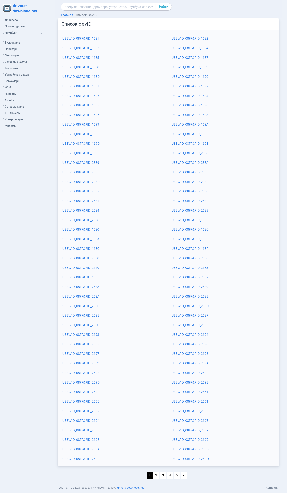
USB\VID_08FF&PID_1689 (189, 67)
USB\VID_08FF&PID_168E (80, 277)
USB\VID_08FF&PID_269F (80, 392)
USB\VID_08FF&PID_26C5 (189, 420)
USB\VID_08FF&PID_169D (81, 143)
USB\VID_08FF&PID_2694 (189, 334)
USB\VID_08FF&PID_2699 (80, 363)
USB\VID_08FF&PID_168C (80, 248)
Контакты (272, 487)
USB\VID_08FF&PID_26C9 (189, 439)
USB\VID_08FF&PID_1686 (189, 229)
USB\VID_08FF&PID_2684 (80, 210)
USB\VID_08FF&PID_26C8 (80, 439)
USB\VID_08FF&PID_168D (81, 76)
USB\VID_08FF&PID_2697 (80, 353)
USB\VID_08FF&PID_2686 (80, 220)
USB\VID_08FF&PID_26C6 (80, 430)
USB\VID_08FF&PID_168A (80, 239)
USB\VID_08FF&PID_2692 (189, 325)
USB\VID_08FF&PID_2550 (80, 258)
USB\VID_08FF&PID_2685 (189, 210)
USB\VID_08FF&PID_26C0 (80, 401)
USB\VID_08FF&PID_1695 (80, 105)
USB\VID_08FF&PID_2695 (80, 344)
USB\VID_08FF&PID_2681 (80, 201)
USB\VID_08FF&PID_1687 (189, 57)
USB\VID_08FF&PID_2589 (80, 162)
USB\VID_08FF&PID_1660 (189, 220)
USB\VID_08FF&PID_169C (189, 134)
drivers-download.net (130, 487)
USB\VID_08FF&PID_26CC (81, 459)
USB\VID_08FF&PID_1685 (80, 57)
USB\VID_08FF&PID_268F (189, 315)
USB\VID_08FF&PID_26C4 (80, 420)
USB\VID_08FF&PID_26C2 (80, 411)
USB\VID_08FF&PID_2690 (80, 325)
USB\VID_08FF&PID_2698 (189, 353)
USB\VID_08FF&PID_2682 (189, 201)
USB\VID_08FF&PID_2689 (189, 287)
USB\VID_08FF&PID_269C (189, 373)
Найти (163, 6)
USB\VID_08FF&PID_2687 (189, 277)
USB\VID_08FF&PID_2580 (189, 258)
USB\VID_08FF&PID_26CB (190, 449)
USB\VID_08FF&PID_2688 (80, 287)
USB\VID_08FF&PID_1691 (80, 86)
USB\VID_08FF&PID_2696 (189, 344)
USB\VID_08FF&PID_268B (189, 296)
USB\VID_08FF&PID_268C (80, 306)
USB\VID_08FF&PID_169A (189, 124)
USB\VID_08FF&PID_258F (80, 191)
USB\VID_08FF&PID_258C (189, 172)
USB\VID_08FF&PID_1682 (189, 38)
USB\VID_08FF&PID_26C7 (189, 430)
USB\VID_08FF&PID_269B (80, 373)
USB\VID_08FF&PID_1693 (80, 96)
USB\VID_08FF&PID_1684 (189, 48)
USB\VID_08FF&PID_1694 (189, 96)
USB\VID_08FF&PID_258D (81, 182)
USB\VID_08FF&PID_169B (80, 134)
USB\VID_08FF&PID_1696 (189, 105)
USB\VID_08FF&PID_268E (80, 315)
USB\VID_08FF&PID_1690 (189, 76)
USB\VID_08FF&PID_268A (80, 296)
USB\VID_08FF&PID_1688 (80, 67)
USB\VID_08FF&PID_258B (80, 172)
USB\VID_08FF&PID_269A (189, 363)
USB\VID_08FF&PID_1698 (189, 115)
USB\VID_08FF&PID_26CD (190, 459)
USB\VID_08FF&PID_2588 (189, 153)
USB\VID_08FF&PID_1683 (80, 48)
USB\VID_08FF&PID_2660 (80, 268)
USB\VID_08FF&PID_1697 (80, 115)
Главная (67, 15)
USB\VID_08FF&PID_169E (189, 143)
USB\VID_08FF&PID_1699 (80, 124)
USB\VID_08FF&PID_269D (81, 382)
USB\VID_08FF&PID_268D (190, 306)
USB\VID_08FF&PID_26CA (81, 449)
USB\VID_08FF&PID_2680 (189, 191)
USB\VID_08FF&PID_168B (189, 239)
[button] (23, 33)
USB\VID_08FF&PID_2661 (189, 392)
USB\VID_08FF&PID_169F (80, 153)
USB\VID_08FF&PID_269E (189, 382)
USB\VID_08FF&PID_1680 (80, 229)
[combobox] (108, 6)
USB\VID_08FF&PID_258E (189, 182)
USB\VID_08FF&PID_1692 (189, 86)
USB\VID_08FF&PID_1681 (80, 38)
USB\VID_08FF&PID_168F (189, 248)
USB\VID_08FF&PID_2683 (189, 268)
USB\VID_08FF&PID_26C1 (189, 401)
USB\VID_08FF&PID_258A (189, 162)
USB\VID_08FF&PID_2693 (80, 334)
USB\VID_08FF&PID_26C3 (189, 411)
